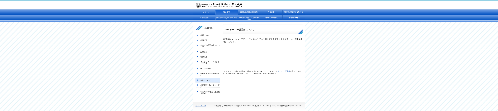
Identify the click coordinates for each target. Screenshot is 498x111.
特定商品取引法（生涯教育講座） (210, 93)
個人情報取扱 (205, 68)
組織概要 (226, 12)
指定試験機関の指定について (210, 46)
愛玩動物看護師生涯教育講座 (226, 18)
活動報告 (203, 57)
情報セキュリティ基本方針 (210, 74)
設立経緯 (203, 52)
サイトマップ (200, 106)
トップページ (204, 12)
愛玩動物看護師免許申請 (293, 12)
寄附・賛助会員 (271, 18)
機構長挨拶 (204, 35)
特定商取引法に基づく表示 (210, 86)
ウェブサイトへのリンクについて (210, 63)
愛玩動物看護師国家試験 (249, 12)
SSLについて (205, 80)
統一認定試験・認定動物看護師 (249, 18)
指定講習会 (204, 18)
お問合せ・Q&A (294, 18)
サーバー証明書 (284, 71)
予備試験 (271, 12)
